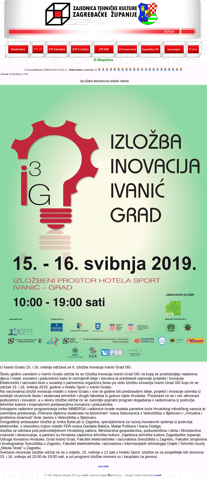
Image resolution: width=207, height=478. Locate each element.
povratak (103, 466)
